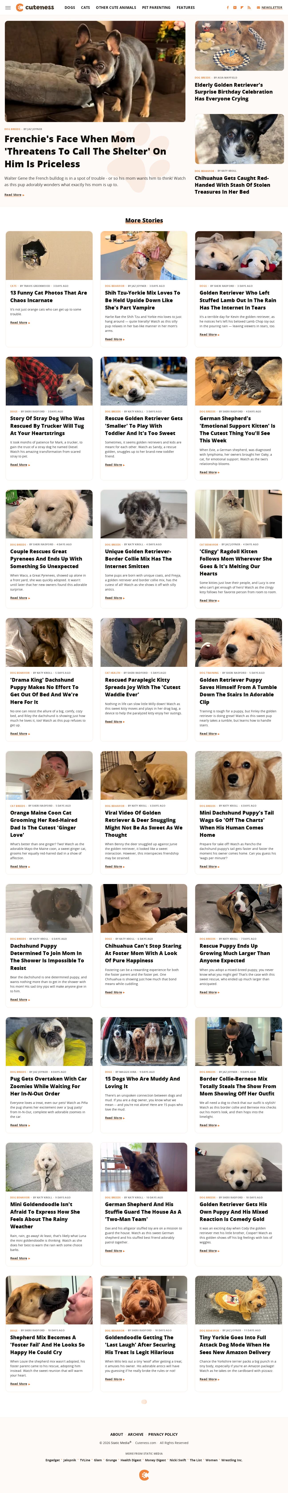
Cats (85, 7)
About (116, 1434)
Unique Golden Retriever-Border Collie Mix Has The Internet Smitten (138, 559)
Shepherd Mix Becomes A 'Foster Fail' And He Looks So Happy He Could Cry (47, 1345)
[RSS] (249, 8)
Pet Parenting (156, 7)
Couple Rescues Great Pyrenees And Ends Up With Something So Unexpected (46, 559)
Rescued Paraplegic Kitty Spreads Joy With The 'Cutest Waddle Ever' (143, 687)
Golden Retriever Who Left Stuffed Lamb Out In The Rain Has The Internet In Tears (238, 300)
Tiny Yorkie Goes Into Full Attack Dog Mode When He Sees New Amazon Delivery (235, 1345)
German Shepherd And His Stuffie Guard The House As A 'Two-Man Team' (143, 1212)
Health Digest (131, 1460)
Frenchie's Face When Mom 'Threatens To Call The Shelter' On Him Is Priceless (85, 151)
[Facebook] (228, 8)
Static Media (120, 1443)
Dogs (70, 7)
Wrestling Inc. (231, 1460)
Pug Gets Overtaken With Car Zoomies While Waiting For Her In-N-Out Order (48, 1086)
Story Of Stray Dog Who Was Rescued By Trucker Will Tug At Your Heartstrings (47, 426)
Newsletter (269, 7)
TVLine (85, 1460)
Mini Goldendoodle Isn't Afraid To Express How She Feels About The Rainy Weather (45, 1215)
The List (196, 1460)
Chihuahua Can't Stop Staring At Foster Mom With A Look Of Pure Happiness (143, 953)
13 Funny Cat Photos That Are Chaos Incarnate (48, 296)
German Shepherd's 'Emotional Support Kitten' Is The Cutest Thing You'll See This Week (237, 429)
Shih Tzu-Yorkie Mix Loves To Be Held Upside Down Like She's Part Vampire (142, 300)
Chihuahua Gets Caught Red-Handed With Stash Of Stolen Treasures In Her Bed (232, 185)
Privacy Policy (163, 1434)
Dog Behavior (204, 171)
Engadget (53, 1460)
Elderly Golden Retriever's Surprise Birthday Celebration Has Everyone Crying (234, 91)
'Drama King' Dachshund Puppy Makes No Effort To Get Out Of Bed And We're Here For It (44, 690)
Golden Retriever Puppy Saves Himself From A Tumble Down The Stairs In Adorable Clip (238, 690)
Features (186, 7)
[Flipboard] (242, 8)
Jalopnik (70, 1460)
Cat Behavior (209, 544)
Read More (13, 195)
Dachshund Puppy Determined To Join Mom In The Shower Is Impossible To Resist (47, 956)
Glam (98, 1460)
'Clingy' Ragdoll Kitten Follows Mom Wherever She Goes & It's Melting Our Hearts (236, 562)
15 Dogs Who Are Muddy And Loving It (142, 1082)
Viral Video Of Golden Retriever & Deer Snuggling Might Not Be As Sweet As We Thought (144, 823)
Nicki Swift (178, 1460)
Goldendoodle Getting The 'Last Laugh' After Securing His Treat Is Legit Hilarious (140, 1345)
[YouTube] (235, 8)
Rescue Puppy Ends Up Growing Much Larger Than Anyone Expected (235, 953)
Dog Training (209, 672)
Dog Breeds (12, 129)
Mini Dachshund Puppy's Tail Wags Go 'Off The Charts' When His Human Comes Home (237, 823)
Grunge (111, 1460)
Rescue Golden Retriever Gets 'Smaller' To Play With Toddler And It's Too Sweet (144, 426)
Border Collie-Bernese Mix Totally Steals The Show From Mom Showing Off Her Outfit (238, 1086)
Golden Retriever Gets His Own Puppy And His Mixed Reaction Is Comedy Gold (234, 1212)
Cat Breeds (17, 806)
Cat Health (112, 672)
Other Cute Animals (116, 7)
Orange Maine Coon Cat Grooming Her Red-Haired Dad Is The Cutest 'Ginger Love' (43, 823)
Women (212, 1460)
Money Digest (155, 1460)
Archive (135, 1434)
